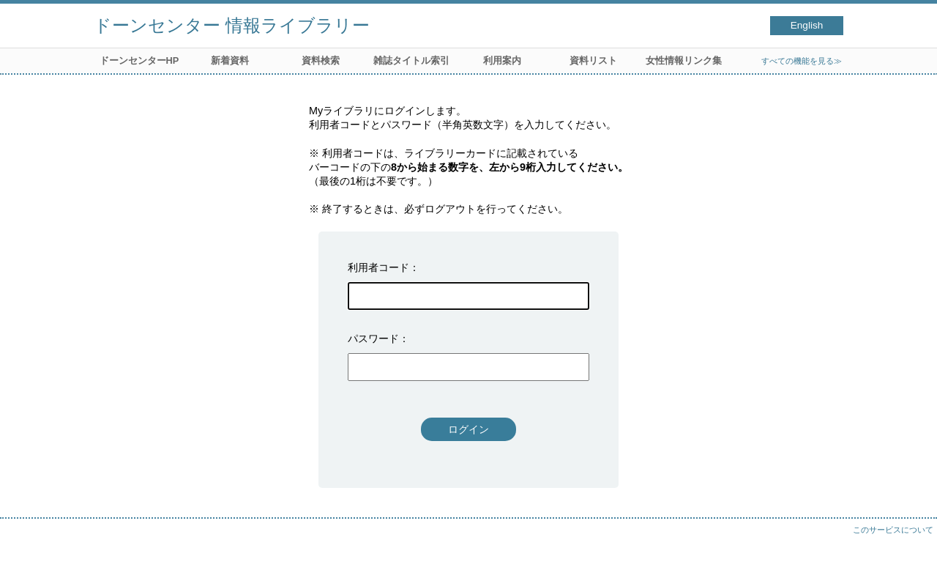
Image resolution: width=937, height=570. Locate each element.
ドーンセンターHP (139, 60)
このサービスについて (893, 529)
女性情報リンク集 (684, 60)
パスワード (373, 338)
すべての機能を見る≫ (801, 60)
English (807, 25)
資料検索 (321, 60)
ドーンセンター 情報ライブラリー (232, 25)
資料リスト (593, 60)
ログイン (468, 429)
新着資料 (230, 60)
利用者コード (378, 267)
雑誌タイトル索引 (411, 60)
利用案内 (502, 60)
